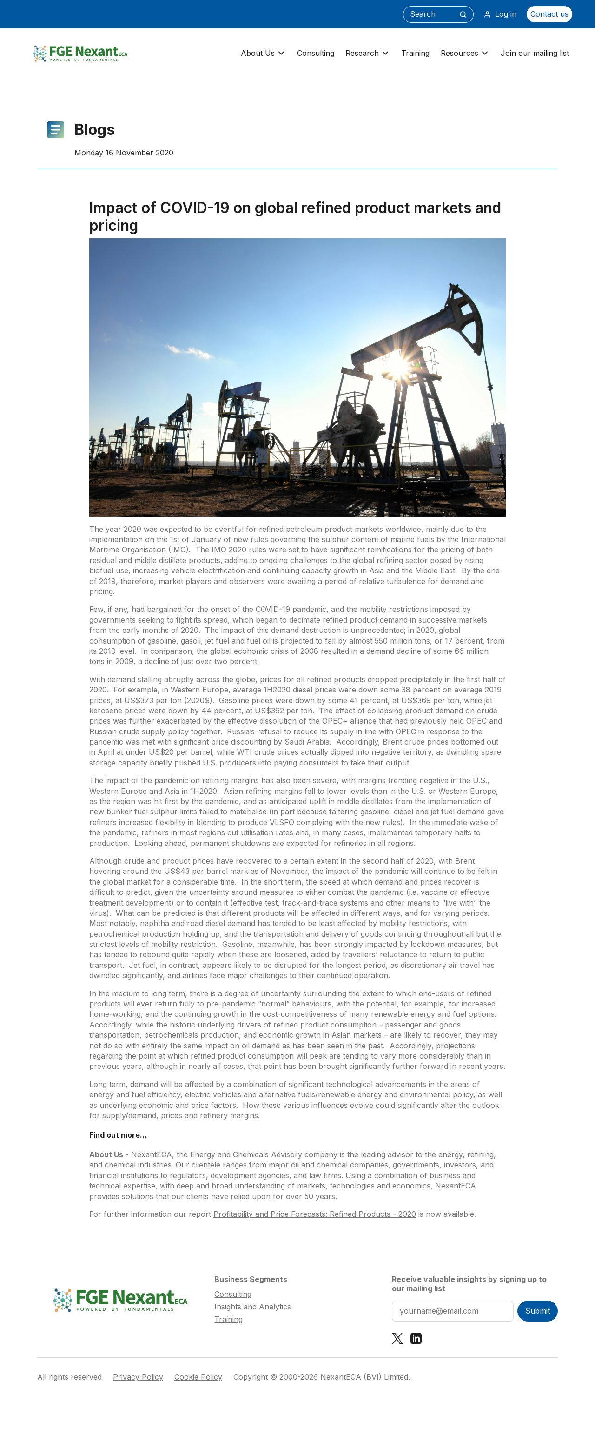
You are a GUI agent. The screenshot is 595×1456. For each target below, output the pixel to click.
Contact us (549, 14)
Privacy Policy (138, 1377)
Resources (465, 53)
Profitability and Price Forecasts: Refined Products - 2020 (314, 1214)
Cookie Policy (198, 1377)
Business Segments (250, 1279)
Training (415, 53)
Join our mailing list (535, 53)
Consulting (315, 53)
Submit (537, 1310)
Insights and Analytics (252, 1306)
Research (367, 53)
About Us (263, 53)
